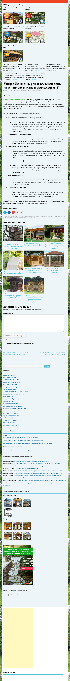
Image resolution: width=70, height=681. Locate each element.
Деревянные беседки (32, 216)
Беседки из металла (9, 377)
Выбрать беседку (10, 216)
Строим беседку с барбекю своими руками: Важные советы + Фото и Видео (54, 246)
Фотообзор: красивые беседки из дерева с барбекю (13, 296)
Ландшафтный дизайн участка (13, 399)
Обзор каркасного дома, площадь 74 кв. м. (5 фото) (20, 437)
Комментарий (8, 313)
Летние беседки (8, 401)
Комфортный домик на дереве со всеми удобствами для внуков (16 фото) (13, 245)
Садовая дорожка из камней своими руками (18, 450)
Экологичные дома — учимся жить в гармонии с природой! (23, 440)
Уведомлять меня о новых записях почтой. (20, 343)
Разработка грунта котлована (14, 100)
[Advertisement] (18, 638)
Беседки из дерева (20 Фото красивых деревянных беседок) (33, 270)
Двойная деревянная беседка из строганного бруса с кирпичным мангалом (34, 298)
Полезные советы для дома (12, 406)
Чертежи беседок (9, 422)
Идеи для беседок (45, 216)
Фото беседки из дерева (10, 218)
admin (6, 90)
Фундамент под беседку (11, 416)
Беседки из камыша (9, 375)
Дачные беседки (21, 216)
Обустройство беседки (10, 403)
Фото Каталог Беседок (10, 413)
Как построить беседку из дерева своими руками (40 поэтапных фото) (36, 463)
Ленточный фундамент (12, 418)
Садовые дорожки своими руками (14, 408)
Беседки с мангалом (10, 384)
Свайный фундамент (11, 420)
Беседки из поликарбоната (12, 382)
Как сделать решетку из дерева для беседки (29, 466)
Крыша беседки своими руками (13, 394)
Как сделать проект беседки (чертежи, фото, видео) (33, 245)
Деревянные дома (20, 90)
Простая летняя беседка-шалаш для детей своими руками (13, 274)
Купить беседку (8, 396)
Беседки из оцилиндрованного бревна (17, 391)
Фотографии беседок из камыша (27, 468)
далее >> (11, 71)
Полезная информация (11, 425)
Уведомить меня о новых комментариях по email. (22, 340)
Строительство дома (10, 411)
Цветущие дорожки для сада (12, 447)
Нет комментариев (35, 90)
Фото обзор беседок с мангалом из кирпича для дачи (31, 461)
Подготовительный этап (58, 216)
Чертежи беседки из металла (13, 379)
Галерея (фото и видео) (11, 387)
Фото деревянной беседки (27, 218)
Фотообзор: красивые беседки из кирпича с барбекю (54, 270)
